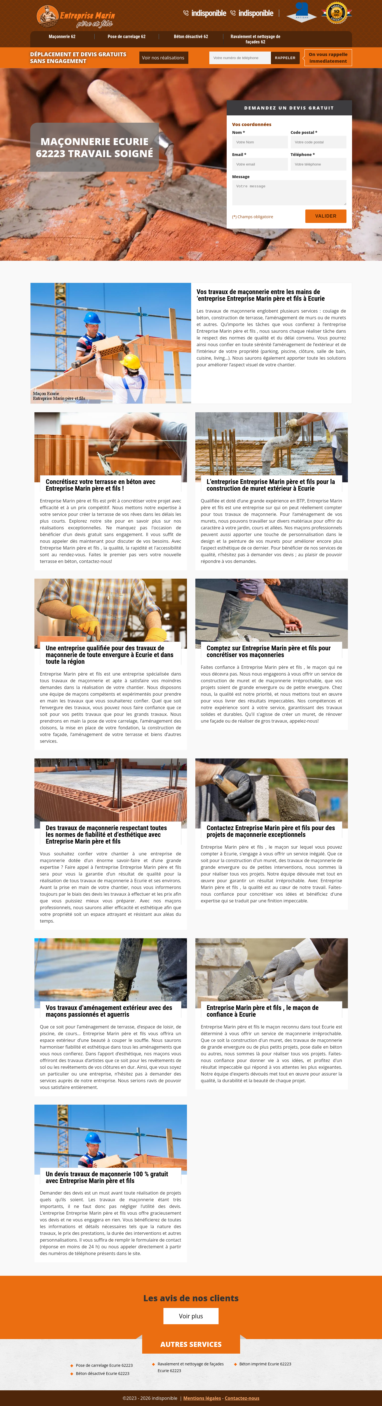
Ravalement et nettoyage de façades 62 (255, 39)
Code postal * (304, 132)
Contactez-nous (242, 1398)
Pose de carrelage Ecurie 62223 (104, 1365)
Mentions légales (202, 1398)
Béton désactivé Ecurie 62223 (102, 1373)
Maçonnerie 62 (62, 36)
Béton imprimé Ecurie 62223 (265, 1364)
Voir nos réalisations (163, 58)
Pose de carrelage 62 (127, 36)
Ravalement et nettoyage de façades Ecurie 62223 (191, 1367)
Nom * (238, 132)
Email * (239, 154)
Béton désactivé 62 (191, 36)
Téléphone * (303, 154)
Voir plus (191, 1316)
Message (241, 176)
